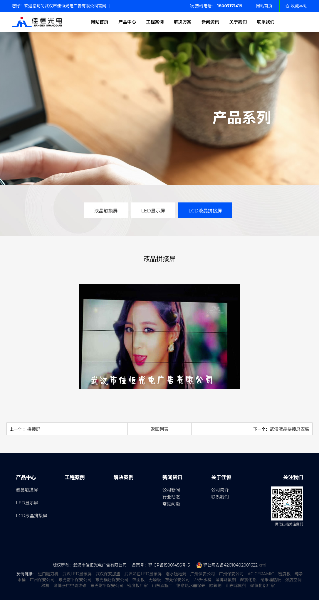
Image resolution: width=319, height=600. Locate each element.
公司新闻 (171, 490)
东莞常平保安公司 (74, 579)
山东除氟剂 (236, 585)
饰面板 (138, 579)
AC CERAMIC (261, 574)
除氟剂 (215, 585)
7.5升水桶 (202, 579)
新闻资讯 (210, 22)
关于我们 (238, 22)
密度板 (284, 574)
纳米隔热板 (271, 579)
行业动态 (171, 497)
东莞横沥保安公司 (111, 579)
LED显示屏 (153, 211)
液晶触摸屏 (105, 211)
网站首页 (264, 6)
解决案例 (124, 477)
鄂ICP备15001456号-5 (169, 565)
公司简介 (220, 490)
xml (262, 565)
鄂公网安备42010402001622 (230, 565)
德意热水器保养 (191, 585)
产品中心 (127, 22)
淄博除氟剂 (225, 579)
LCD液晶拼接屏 (205, 211)
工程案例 (155, 22)
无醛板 (155, 579)
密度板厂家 (137, 585)
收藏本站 (296, 6)
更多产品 (248, 139)
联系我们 (266, 22)
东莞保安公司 (177, 579)
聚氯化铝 (248, 579)
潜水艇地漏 (176, 574)
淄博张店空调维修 (69, 585)
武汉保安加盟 (107, 574)
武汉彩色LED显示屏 (143, 574)
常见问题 (171, 504)
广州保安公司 (202, 574)
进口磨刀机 (48, 574)
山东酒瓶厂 (162, 585)
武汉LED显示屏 (77, 574)
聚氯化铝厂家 (262, 585)
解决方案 (183, 22)
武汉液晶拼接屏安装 (289, 429)
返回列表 (159, 429)
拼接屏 (33, 429)
